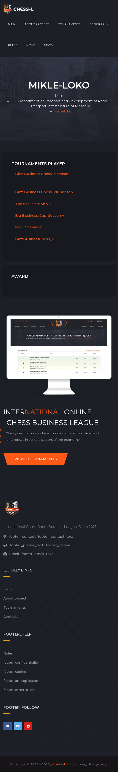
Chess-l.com (62, 764)
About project (37, 24)
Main (11, 24)
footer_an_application (21, 681)
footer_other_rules (18, 690)
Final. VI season (28, 227)
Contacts (10, 617)
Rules (12, 45)
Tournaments (69, 24)
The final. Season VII (33, 204)
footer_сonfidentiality (21, 662)
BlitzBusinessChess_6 (34, 239)
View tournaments (35, 459)
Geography (98, 24)
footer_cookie (14, 672)
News (30, 45)
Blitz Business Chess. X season (42, 174)
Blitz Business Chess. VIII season (44, 192)
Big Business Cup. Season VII (41, 215)
